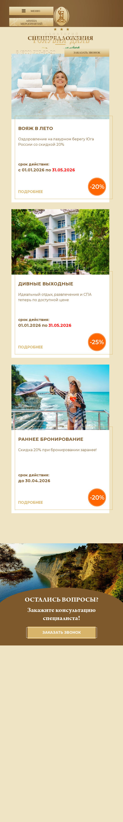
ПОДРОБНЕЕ (30, 192)
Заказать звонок (61, 632)
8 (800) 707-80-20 (35, 52)
